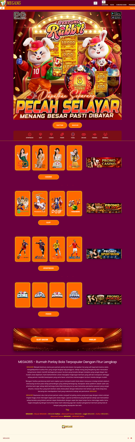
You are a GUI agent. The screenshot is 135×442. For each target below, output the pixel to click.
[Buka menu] (95, 3)
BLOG (112, 5)
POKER (48, 314)
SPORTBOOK (48, 268)
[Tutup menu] (104, 2)
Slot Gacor (42, 339)
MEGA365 (30, 367)
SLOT (48, 222)
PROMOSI (132, 5)
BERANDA (105, 5)
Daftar (59, 125)
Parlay (92, 339)
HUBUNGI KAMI (121, 5)
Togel (67, 339)
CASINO (48, 177)
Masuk (75, 125)
